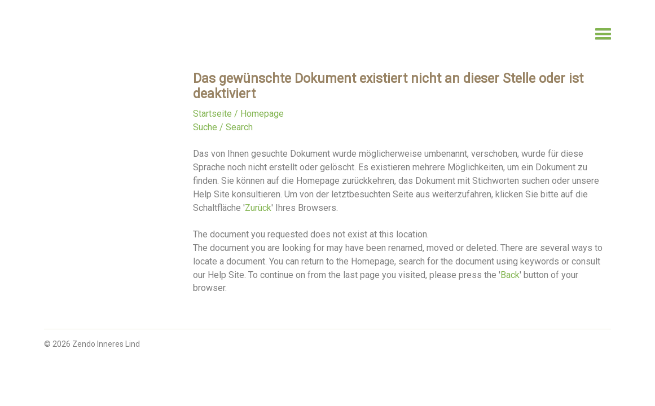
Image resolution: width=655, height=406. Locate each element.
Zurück (258, 207)
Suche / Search (223, 127)
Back (510, 275)
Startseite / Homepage (238, 113)
